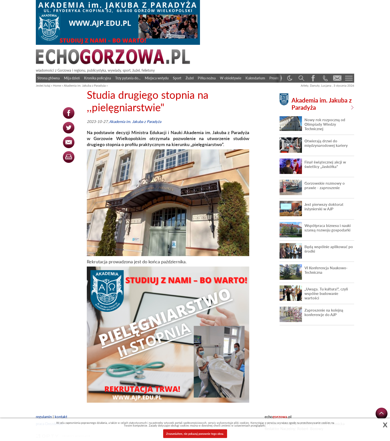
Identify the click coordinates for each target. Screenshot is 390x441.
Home (57, 85)
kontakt (61, 416)
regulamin (44, 416)
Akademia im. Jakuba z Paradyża (85, 85)
